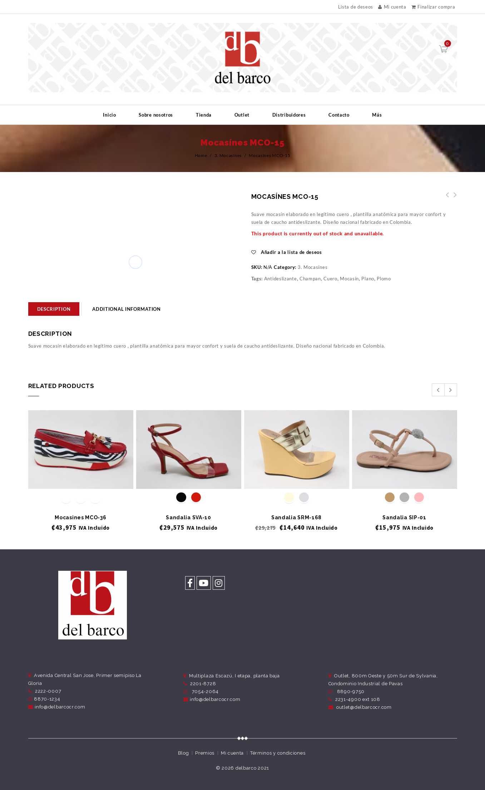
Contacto (339, 115)
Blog (183, 753)
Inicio (109, 115)
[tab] (54, 309)
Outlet (241, 115)
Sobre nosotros (156, 115)
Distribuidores (289, 115)
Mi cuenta (392, 7)
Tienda (204, 115)
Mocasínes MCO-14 (453, 199)
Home (201, 155)
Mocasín (349, 278)
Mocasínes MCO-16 (445, 199)
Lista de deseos (355, 7)
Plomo (384, 278)
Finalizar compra (433, 7)
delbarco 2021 (252, 768)
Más (377, 115)
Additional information (126, 309)
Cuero (330, 278)
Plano (367, 278)
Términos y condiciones (277, 753)
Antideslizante (280, 278)
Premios (204, 753)
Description (54, 309)
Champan (310, 278)
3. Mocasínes (228, 155)
